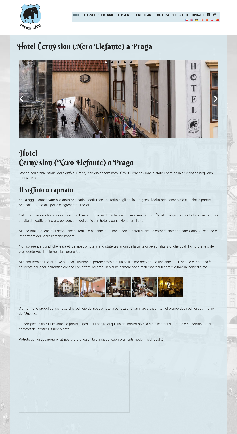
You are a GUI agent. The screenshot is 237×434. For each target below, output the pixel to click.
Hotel (77, 15)
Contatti (197, 15)
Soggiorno (105, 15)
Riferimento (124, 15)
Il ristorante (144, 15)
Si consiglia (180, 15)
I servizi (89, 15)
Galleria (163, 15)
